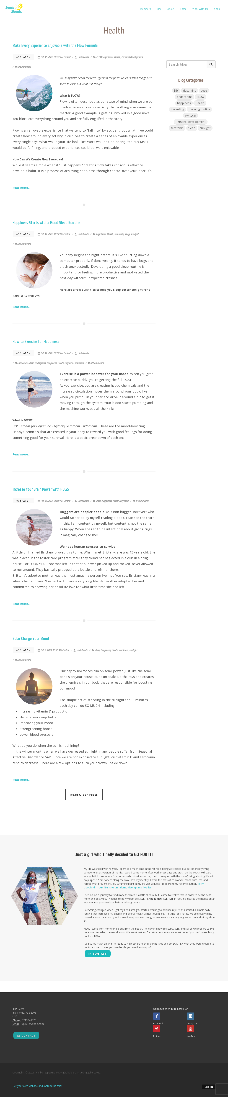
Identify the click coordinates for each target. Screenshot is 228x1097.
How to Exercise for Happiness (35, 341)
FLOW (99, 57)
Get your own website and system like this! (37, 1086)
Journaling (177, 109)
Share (23, 57)
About (170, 9)
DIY (176, 91)
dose (31, 363)
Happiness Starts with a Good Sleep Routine (46, 222)
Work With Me (200, 9)
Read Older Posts (84, 795)
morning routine (199, 109)
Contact (98, 953)
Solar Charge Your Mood (30, 638)
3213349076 (29, 1020)
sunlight (135, 234)
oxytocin (69, 363)
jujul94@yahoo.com (32, 1024)
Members (145, 9)
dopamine (23, 363)
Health (117, 57)
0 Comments (23, 66)
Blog (159, 9)
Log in (209, 1087)
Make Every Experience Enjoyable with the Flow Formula (55, 45)
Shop (217, 9)
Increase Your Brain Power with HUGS (40, 489)
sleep (127, 234)
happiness (108, 57)
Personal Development (132, 57)
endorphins (40, 363)
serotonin (118, 234)
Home (183, 9)
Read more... (21, 188)
